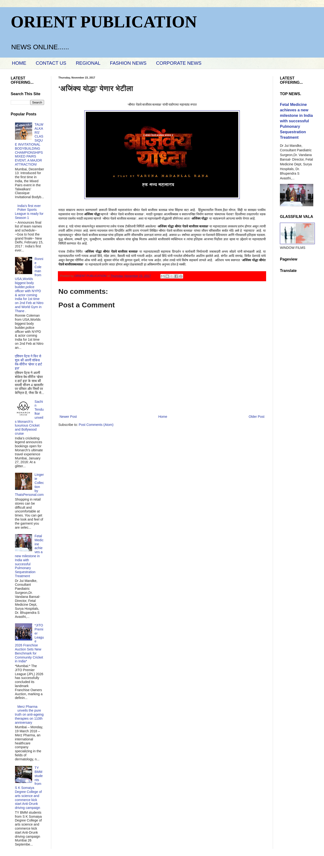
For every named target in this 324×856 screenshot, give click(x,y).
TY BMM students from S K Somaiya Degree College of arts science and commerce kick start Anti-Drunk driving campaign (29, 788)
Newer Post (68, 416)
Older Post (256, 416)
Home (162, 416)
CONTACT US (51, 63)
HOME (19, 63)
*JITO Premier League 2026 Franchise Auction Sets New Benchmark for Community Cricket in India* (29, 643)
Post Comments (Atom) (96, 425)
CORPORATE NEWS (179, 63)
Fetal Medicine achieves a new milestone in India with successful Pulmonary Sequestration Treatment (29, 556)
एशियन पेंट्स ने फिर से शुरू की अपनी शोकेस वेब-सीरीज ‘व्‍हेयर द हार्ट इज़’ (28, 362)
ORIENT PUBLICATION (104, 22)
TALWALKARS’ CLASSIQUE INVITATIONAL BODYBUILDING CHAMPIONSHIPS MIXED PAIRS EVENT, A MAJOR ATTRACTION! (29, 144)
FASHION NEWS (128, 63)
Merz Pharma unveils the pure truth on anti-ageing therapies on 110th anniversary (29, 714)
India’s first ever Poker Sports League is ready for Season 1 (29, 212)
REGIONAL (88, 63)
